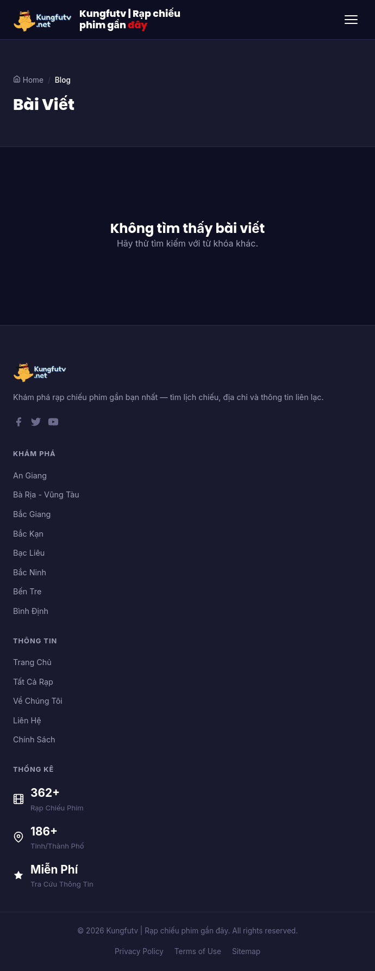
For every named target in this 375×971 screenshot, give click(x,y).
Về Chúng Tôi (37, 700)
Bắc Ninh (29, 572)
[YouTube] (53, 424)
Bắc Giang (32, 514)
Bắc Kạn (28, 533)
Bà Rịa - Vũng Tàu (46, 494)
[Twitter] (35, 424)
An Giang (30, 475)
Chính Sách (34, 739)
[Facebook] (18, 424)
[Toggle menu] (351, 19)
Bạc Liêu (29, 552)
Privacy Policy (139, 951)
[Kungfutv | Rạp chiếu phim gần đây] (43, 20)
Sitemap (246, 951)
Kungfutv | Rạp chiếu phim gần (129, 19)
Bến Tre (27, 591)
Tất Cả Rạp (33, 681)
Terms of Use (197, 951)
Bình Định (30, 611)
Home (28, 79)
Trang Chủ (32, 662)
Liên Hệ (27, 720)
